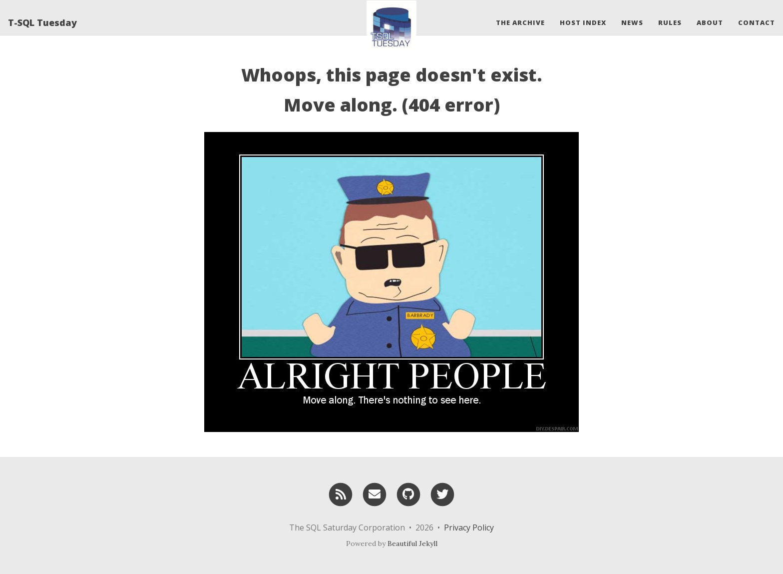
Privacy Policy (469, 527)
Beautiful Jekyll (412, 543)
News (632, 22)
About (710, 22)
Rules (670, 22)
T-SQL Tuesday (42, 22)
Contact (756, 22)
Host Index (583, 22)
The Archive (520, 22)
